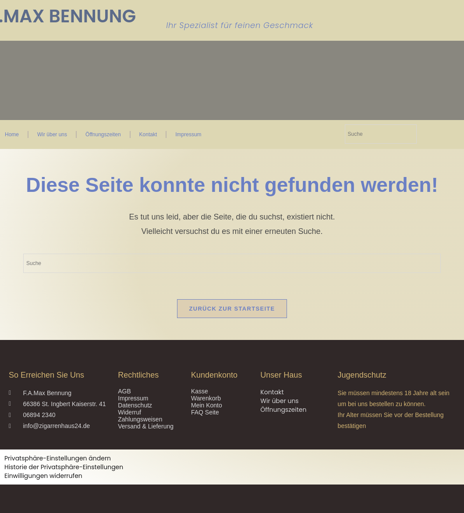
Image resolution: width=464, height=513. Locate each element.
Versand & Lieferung (146, 426)
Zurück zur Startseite (232, 308)
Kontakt (148, 134)
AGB (124, 391)
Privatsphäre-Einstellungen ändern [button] (57, 458)
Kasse (199, 391)
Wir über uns (52, 134)
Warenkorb (206, 398)
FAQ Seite (205, 412)
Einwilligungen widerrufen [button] (43, 475)
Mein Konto (206, 405)
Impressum (188, 134)
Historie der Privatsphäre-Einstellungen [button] (63, 467)
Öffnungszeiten (103, 134)
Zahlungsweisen (140, 419)
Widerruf (129, 412)
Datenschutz (135, 405)
